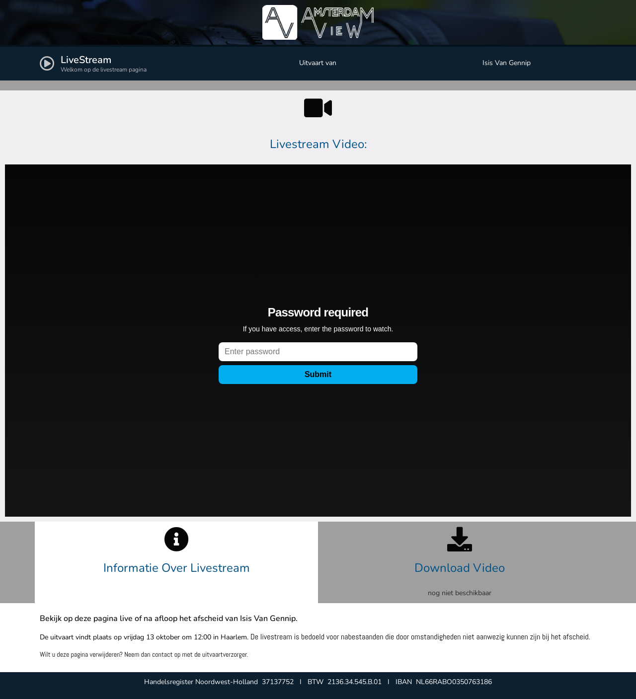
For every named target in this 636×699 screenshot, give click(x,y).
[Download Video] (459, 539)
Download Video (459, 568)
